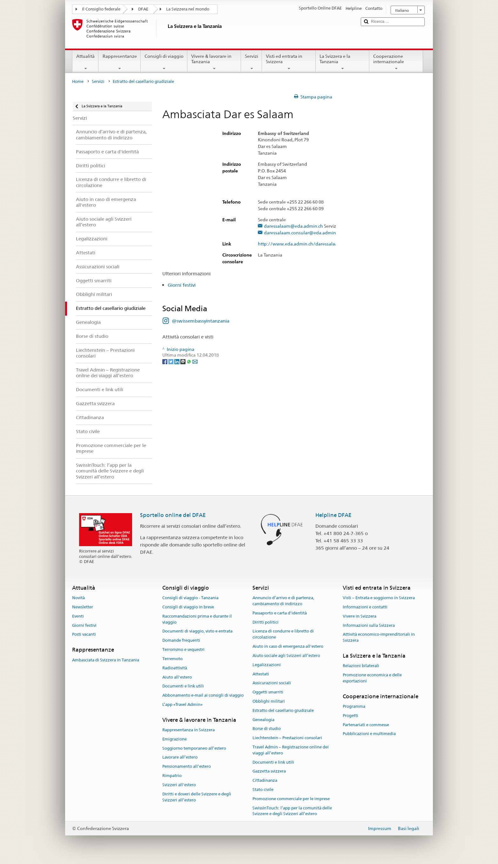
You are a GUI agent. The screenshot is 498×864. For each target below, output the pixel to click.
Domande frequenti (181, 640)
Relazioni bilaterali (361, 666)
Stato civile (262, 789)
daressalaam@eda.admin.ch (293, 226)
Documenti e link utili (183, 686)
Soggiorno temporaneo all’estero (194, 748)
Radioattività (174, 668)
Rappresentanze (119, 62)
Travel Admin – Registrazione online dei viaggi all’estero (290, 750)
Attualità (85, 62)
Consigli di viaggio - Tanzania (190, 597)
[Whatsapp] (189, 361)
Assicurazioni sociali (271, 683)
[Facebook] (165, 361)
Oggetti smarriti (267, 692)
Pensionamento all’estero (186, 766)
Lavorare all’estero (180, 757)
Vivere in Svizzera (359, 616)
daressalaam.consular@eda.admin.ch (303, 233)
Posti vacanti (84, 634)
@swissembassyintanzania (200, 321)
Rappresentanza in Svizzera (188, 729)
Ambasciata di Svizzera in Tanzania (105, 660)
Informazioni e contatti (365, 607)
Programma (354, 706)
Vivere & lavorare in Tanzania (214, 62)
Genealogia (263, 719)
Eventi (78, 616)
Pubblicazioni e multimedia (369, 734)
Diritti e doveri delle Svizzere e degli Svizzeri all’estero (196, 797)
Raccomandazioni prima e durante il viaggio (197, 619)
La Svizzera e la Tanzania (342, 62)
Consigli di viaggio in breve (188, 607)
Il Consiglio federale (101, 9)
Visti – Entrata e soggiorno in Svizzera (379, 597)
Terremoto (172, 658)
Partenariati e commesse (366, 724)
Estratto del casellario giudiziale (283, 710)
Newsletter (82, 607)
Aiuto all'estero (177, 677)
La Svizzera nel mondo (187, 9)
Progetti (350, 715)
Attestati (260, 674)
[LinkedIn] (177, 361)
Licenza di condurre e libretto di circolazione (283, 634)
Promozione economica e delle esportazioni (372, 678)
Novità (78, 597)
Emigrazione (174, 739)
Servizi (251, 62)
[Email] (195, 361)
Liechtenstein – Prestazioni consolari (287, 737)
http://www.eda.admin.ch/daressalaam (303, 244)
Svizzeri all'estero (179, 784)
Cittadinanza (264, 780)
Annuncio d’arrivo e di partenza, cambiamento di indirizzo (283, 600)
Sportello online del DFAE (173, 515)
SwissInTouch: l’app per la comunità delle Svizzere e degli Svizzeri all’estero (292, 811)
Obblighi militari (268, 701)
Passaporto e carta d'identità (279, 613)
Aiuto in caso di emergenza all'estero (287, 646)
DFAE (143, 9)
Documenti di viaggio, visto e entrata (197, 631)
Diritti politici (265, 622)
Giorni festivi (182, 285)
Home (78, 81)
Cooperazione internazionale (396, 62)
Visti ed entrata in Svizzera (288, 62)
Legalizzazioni (266, 664)
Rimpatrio (172, 775)
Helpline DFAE (333, 515)
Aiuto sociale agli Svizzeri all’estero (286, 655)
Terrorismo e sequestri (183, 649)
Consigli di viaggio (164, 62)
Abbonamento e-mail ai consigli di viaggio (203, 695)
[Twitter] (171, 361)
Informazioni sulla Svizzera (369, 625)
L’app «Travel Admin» (182, 704)
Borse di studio (266, 729)
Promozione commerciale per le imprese (291, 798)
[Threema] (183, 361)
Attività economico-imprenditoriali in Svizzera (379, 637)
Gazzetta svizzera (269, 771)
